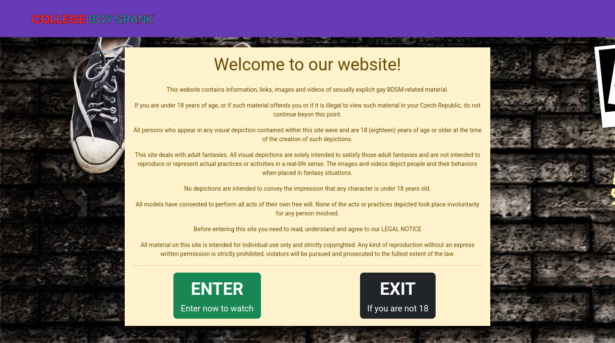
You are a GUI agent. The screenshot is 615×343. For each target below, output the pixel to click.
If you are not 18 (398, 295)
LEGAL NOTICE (401, 229)
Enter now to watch (217, 295)
